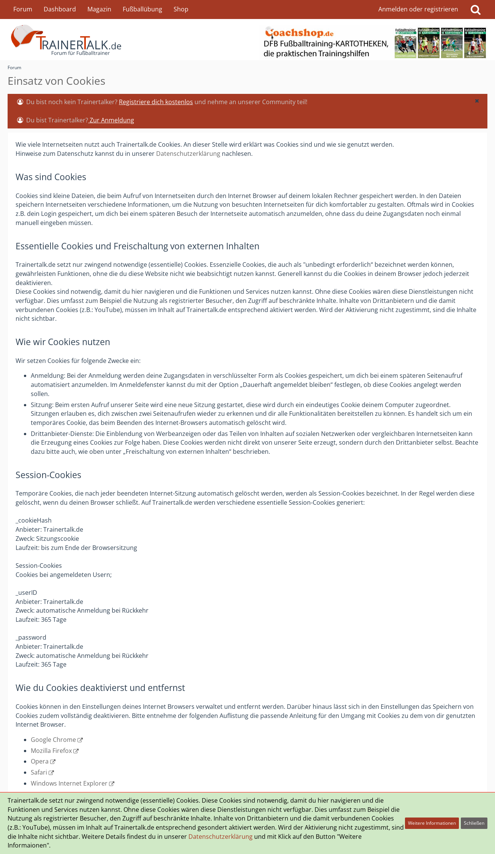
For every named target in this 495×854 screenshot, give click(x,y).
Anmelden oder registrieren (418, 9)
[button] (477, 101)
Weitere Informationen (432, 823)
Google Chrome (53, 739)
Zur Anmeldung (111, 120)
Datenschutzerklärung (188, 153)
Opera (40, 761)
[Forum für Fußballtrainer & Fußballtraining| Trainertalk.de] (247, 39)
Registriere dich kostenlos (156, 102)
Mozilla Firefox (51, 750)
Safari (39, 772)
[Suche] (475, 9)
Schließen (474, 823)
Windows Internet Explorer (69, 783)
